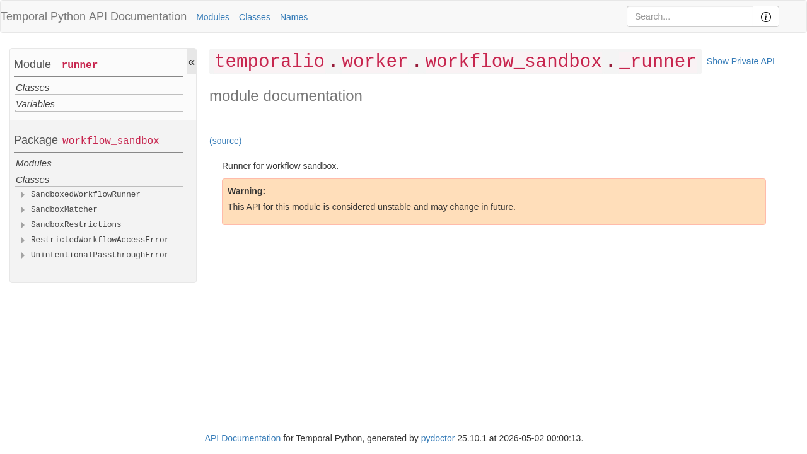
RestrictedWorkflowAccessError (100, 240)
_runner (76, 65)
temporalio (269, 62)
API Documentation (138, 16)
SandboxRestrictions (76, 225)
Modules (212, 17)
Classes (254, 17)
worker (375, 62)
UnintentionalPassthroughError (100, 255)
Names (294, 17)
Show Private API (741, 61)
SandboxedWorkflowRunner (86, 194)
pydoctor (438, 438)
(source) (225, 141)
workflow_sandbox (111, 141)
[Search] (690, 16)
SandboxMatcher (64, 210)
